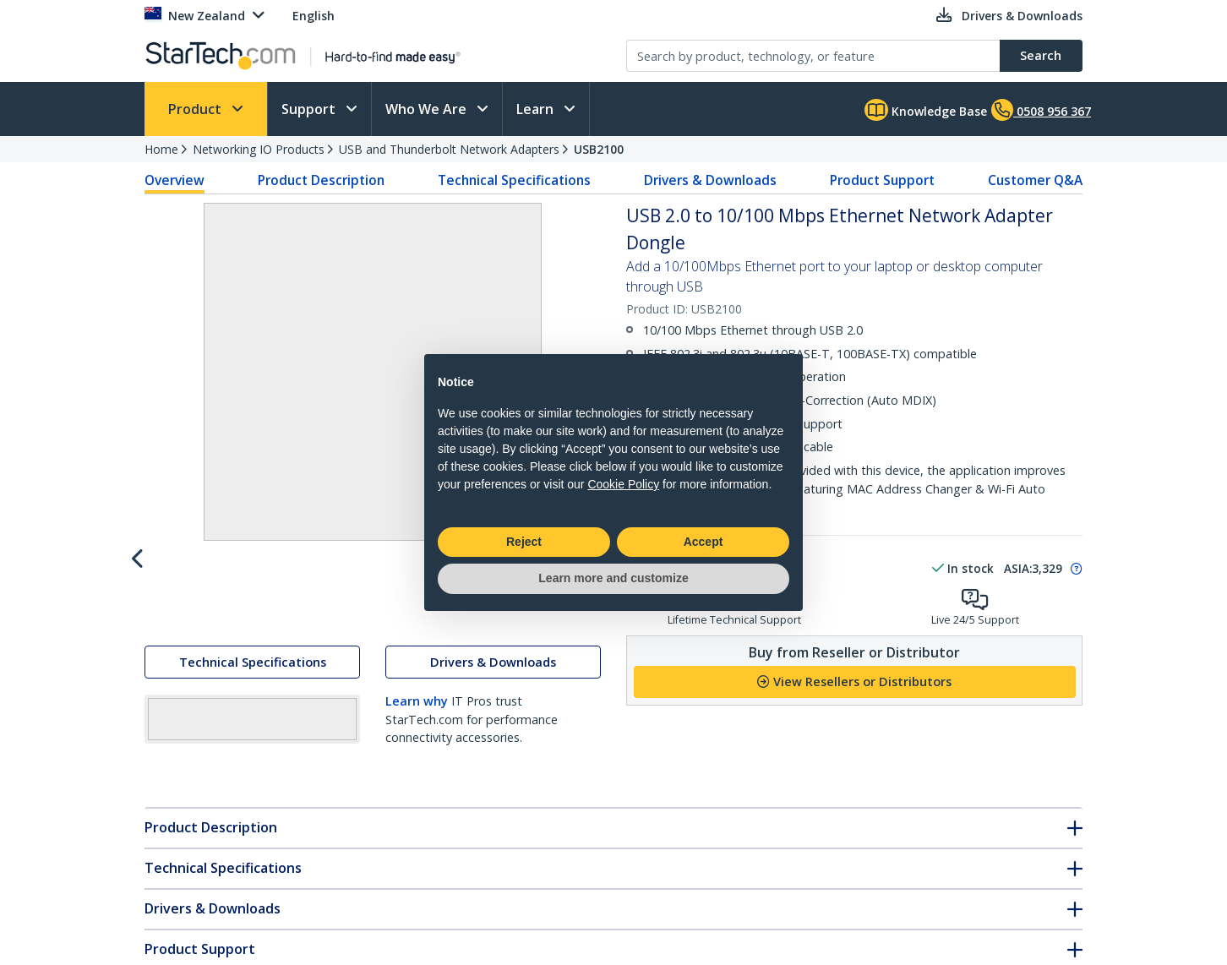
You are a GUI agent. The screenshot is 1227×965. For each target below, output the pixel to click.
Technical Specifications (514, 180)
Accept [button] (703, 541)
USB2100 (599, 149)
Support (310, 109)
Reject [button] (524, 541)
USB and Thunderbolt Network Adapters (449, 149)
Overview (174, 180)
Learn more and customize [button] (613, 578)
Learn (536, 109)
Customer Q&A (1035, 180)
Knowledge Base (925, 110)
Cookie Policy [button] (623, 484)
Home (161, 149)
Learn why (416, 738)
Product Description (321, 180)
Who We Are (427, 109)
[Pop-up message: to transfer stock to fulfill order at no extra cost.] (1074, 568)
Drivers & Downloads (710, 180)
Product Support (882, 180)
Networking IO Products (258, 149)
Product (196, 109)
